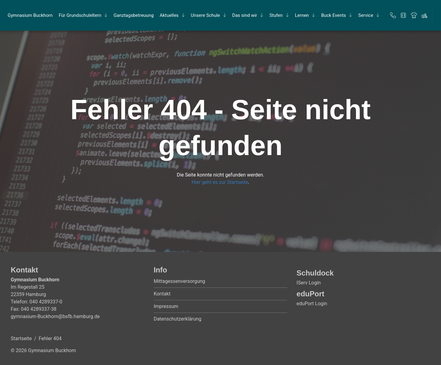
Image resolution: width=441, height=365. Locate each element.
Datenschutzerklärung (178, 319)
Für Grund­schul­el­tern (80, 15)
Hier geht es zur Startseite (220, 182)
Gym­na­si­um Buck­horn (30, 15)
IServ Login (308, 283)
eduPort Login (311, 303)
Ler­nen (302, 15)
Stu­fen (276, 15)
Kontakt (162, 294)
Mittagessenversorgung (179, 281)
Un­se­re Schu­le (205, 15)
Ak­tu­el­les (169, 15)
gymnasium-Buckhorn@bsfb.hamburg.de (55, 316)
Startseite (21, 338)
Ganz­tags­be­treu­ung (134, 15)
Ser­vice (365, 15)
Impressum (166, 306)
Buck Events (333, 15)
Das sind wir (244, 15)
